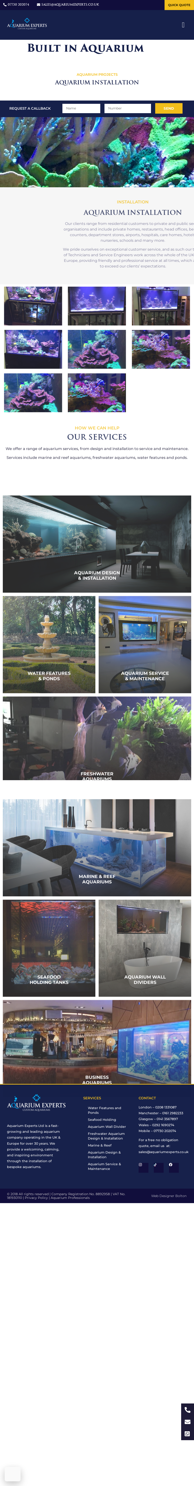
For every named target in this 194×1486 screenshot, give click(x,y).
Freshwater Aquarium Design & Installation (106, 1136)
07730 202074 (165, 1131)
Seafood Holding (102, 1120)
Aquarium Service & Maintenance (104, 1166)
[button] (183, 24)
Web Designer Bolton (169, 1196)
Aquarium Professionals (70, 1198)
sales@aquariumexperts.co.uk (164, 1152)
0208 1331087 (165, 1107)
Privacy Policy (36, 1198)
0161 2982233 (172, 1113)
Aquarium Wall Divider (107, 1127)
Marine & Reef (99, 1145)
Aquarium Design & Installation (104, 1154)
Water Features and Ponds (104, 1110)
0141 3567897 (167, 1119)
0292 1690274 (163, 1125)
